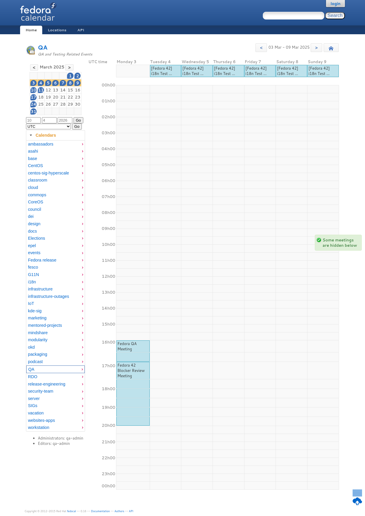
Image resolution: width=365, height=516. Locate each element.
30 (78, 104)
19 (48, 97)
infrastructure (40, 289)
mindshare (38, 332)
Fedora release (42, 260)
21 (63, 97)
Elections (36, 238)
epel (32, 245)
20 (55, 97)
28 (63, 104)
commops (37, 194)
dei (31, 216)
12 (48, 90)
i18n (32, 282)
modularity (38, 339)
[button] (261, 47)
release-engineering (46, 384)
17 (33, 97)
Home (31, 29)
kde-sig (35, 310)
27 (55, 104)
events (34, 252)
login (335, 3)
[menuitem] (55, 144)
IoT (31, 303)
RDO (33, 376)
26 (48, 104)
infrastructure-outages (48, 296)
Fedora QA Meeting (126, 346)
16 (78, 90)
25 (41, 104)
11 (41, 90)
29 (70, 104)
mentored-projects (45, 325)
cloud (33, 187)
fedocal (71, 511)
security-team (40, 391)
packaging (37, 354)
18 (41, 97)
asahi (33, 151)
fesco (33, 267)
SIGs (33, 405)
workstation (38, 427)
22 (70, 97)
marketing (37, 318)
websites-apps (41, 420)
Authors (119, 511)
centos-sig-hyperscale (48, 173)
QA (43, 47)
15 (70, 90)
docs (32, 231)
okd (31, 347)
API (80, 29)
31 (33, 111)
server (34, 398)
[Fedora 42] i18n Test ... (161, 71)
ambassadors (40, 144)
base (32, 158)
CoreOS (35, 202)
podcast (35, 361)
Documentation (100, 511)
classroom (37, 180)
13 (55, 90)
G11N (33, 274)
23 (78, 97)
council (34, 209)
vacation (36, 413)
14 (63, 90)
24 (33, 104)
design (34, 223)
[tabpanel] (55, 286)
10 (33, 90)
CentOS (35, 165)
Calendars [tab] (42, 135)
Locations (57, 29)
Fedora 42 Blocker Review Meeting (131, 370)
